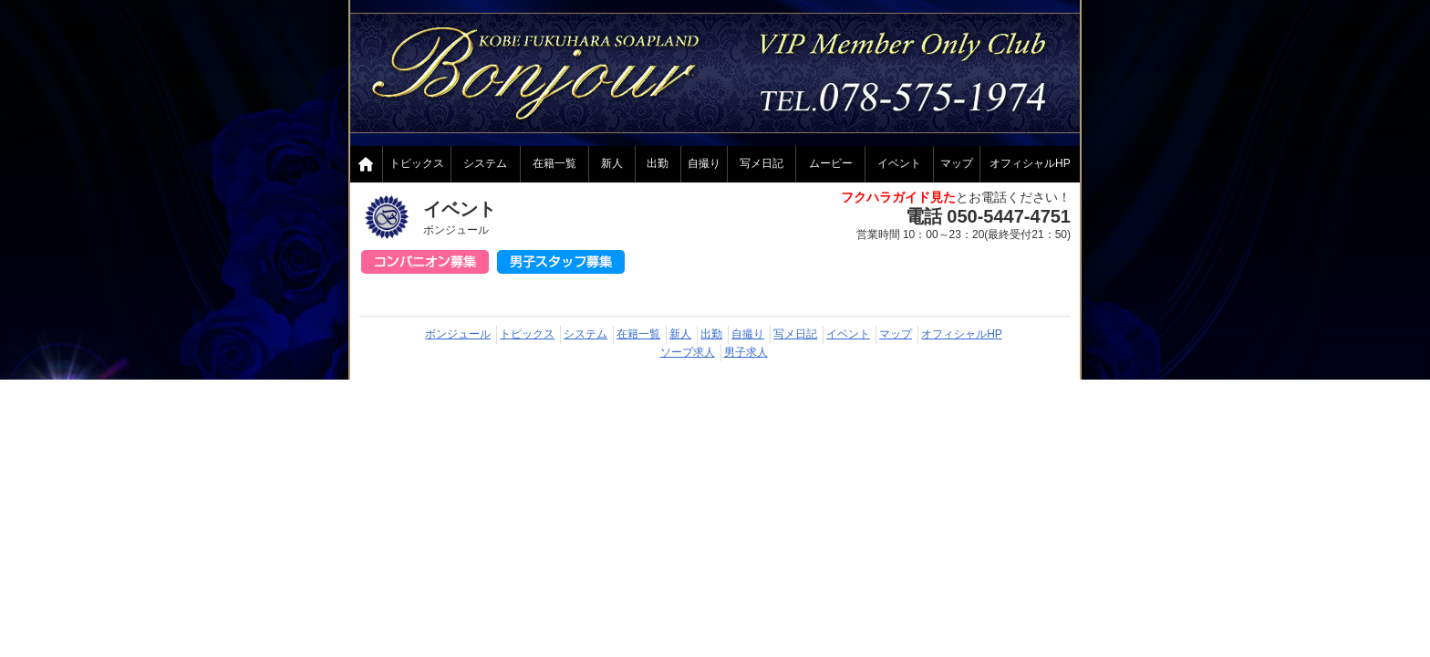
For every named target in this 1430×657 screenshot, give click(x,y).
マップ (956, 163)
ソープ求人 (687, 352)
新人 (612, 163)
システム (485, 163)
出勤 (657, 163)
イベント (899, 163)
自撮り (704, 163)
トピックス (416, 163)
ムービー (831, 163)
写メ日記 (761, 163)
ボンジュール (458, 334)
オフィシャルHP (1030, 163)
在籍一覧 (554, 163)
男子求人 (746, 352)
